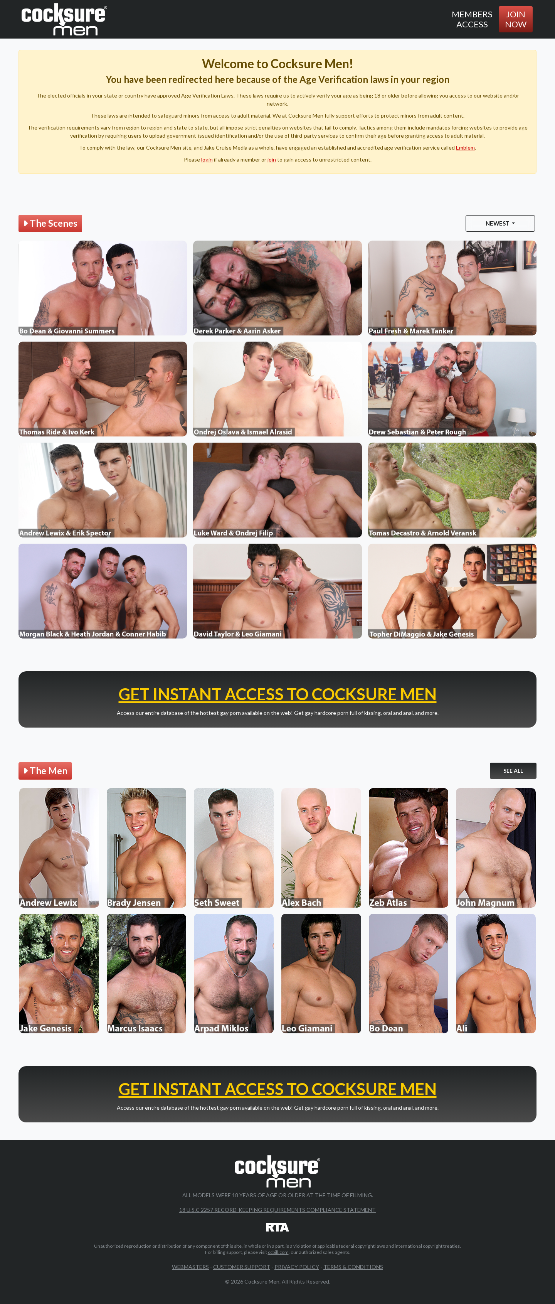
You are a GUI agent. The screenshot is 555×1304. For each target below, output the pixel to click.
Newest (498, 223)
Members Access (472, 19)
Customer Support (241, 1267)
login (207, 159)
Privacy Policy (296, 1267)
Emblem (465, 147)
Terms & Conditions (353, 1267)
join (271, 159)
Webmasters (190, 1267)
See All (513, 770)
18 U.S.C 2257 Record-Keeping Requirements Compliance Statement (277, 1209)
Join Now (515, 19)
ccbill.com (278, 1252)
